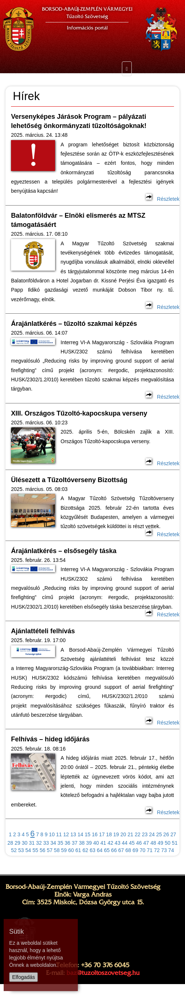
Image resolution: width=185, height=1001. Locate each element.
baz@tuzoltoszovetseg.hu (102, 972)
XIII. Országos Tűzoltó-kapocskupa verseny (79, 413)
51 (175, 843)
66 (114, 850)
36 (67, 843)
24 (152, 834)
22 (138, 834)
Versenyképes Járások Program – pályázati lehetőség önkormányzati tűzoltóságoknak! (78, 121)
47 (146, 843)
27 (173, 834)
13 (73, 834)
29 (18, 843)
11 (59, 834)
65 (107, 850)
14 (80, 834)
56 (43, 850)
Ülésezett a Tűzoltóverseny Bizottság (69, 480)
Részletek (162, 199)
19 (116, 834)
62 (85, 850)
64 (100, 850)
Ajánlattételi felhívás (43, 631)
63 (92, 850)
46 (139, 843)
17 (102, 834)
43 (117, 843)
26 (166, 834)
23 (145, 834)
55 (35, 850)
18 (109, 834)
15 (88, 834)
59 (64, 850)
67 (121, 850)
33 (46, 843)
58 (57, 850)
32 (39, 843)
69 (135, 850)
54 (28, 850)
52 (14, 850)
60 (71, 850)
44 (125, 843)
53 (21, 850)
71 (150, 850)
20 (123, 834)
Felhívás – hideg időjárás (50, 739)
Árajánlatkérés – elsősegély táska (63, 551)
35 (61, 843)
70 (142, 850)
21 (131, 834)
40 (96, 843)
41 (103, 843)
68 (128, 850)
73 (164, 850)
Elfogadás (23, 977)
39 (89, 843)
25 (159, 834)
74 (171, 850)
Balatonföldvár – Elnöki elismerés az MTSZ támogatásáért (78, 220)
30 (25, 843)
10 (52, 834)
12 (66, 834)
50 (168, 843)
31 (32, 843)
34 (53, 843)
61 (78, 850)
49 (160, 843)
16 (95, 834)
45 (132, 843)
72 (157, 850)
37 (75, 843)
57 (49, 850)
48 (153, 843)
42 (110, 843)
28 (10, 843)
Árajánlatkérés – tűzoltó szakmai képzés (74, 323)
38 (82, 843)
